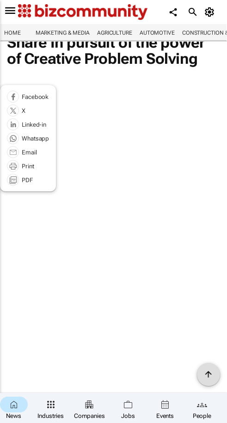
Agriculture (114, 33)
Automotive (157, 33)
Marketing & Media (63, 33)
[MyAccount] (211, 12)
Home (12, 33)
